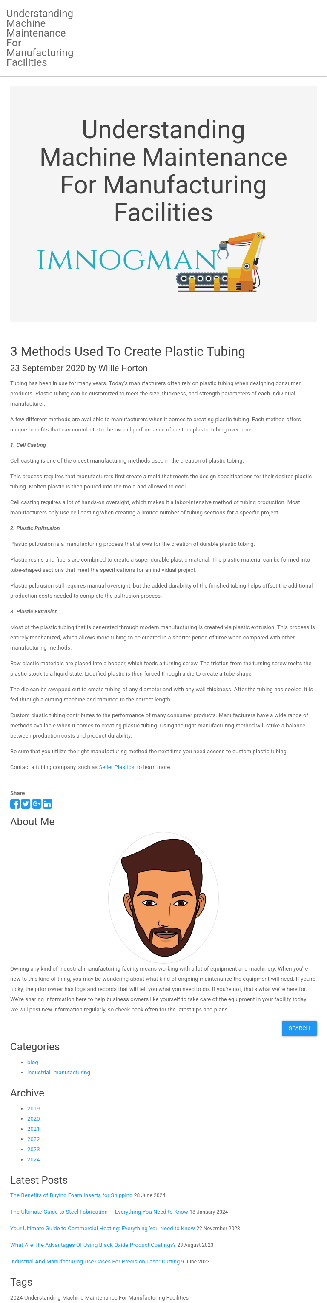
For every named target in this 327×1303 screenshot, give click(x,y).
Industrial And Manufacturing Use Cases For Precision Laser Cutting (95, 1261)
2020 (33, 1119)
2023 (33, 1149)
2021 (33, 1129)
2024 (33, 1159)
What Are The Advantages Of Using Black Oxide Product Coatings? (93, 1245)
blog (32, 1062)
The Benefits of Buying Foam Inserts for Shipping (71, 1195)
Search (299, 1028)
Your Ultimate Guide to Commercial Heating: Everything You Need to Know (102, 1228)
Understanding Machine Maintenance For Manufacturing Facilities (40, 38)
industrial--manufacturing (58, 1072)
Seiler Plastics (116, 767)
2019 (33, 1108)
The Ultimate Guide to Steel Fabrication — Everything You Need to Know (99, 1212)
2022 (33, 1139)
